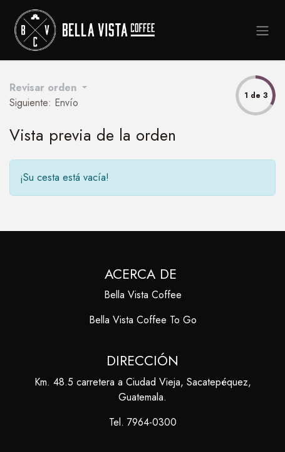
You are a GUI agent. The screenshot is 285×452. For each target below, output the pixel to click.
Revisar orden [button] (44, 87)
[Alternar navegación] (262, 29)
